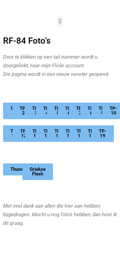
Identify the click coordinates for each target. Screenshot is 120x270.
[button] (60, 21)
